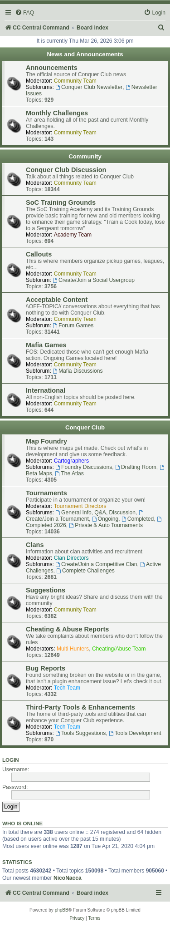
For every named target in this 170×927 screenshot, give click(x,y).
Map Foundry (46, 441)
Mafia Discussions (77, 371)
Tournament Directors (80, 506)
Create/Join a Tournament (85, 516)
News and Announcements (85, 54)
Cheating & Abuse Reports (67, 629)
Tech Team (67, 688)
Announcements (52, 67)
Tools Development (135, 733)
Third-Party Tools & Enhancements (80, 707)
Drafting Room (135, 467)
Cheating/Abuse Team (119, 649)
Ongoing (105, 519)
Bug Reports (45, 668)
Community (85, 156)
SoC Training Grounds (61, 202)
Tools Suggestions (80, 733)
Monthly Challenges (57, 113)
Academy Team (73, 235)
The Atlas (69, 473)
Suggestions (45, 590)
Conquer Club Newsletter (88, 87)
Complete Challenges (85, 570)
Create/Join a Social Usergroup (94, 280)
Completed (137, 519)
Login (10, 760)
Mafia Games (46, 345)
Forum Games (73, 325)
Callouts (39, 254)
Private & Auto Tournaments (106, 525)
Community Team (75, 81)
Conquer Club (85, 427)
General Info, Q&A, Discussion (95, 512)
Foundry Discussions (83, 467)
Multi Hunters (73, 649)
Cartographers (71, 461)
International (45, 390)
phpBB (61, 909)
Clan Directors (71, 558)
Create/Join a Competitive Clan (96, 564)
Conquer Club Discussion (66, 169)
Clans (35, 544)
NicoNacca (67, 878)
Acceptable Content (56, 299)
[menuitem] (24, 13)
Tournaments (46, 493)
